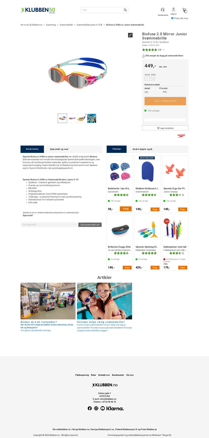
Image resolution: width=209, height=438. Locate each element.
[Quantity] (149, 78)
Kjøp (165, 101)
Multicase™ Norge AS (161, 435)
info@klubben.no (108, 399)
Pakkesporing (82, 375)
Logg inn (173, 10)
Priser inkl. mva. (179, 18)
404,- (165, 92)
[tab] (32, 149)
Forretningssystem (116, 435)
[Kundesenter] (163, 9)
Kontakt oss (104, 375)
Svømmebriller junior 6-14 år (89, 25)
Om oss (130, 375)
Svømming (51, 25)
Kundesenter (118, 375)
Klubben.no (37, 25)
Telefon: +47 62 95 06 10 (104, 402)
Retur (93, 375)
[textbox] (49, 225)
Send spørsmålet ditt (90, 225)
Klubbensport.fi (130, 429)
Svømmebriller (66, 25)
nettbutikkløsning (136, 435)
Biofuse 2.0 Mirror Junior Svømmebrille (125, 25)
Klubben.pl (152, 429)
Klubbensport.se (106, 429)
